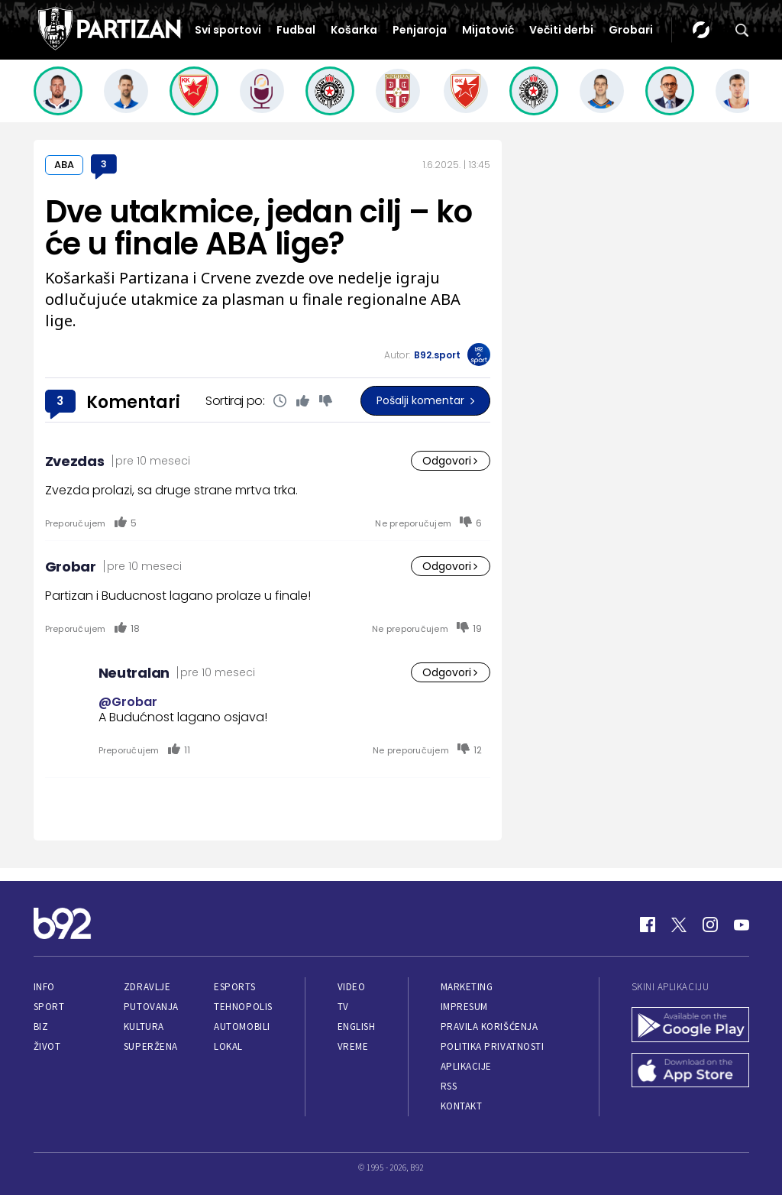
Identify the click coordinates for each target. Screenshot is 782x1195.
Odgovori (450, 460)
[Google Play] (690, 1026)
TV (343, 1006)
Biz (41, 1026)
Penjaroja (420, 29)
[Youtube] (741, 924)
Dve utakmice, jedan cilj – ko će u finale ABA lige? (259, 227)
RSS (449, 1086)
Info (44, 986)
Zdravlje (147, 986)
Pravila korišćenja (489, 1026)
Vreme (353, 1046)
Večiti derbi (561, 29)
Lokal (228, 1046)
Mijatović (488, 29)
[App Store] (690, 1072)
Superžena (151, 1046)
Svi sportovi (228, 29)
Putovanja (151, 1006)
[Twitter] (679, 924)
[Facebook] (647, 924)
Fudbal (295, 29)
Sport (49, 1006)
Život (47, 1046)
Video (352, 986)
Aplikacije (466, 1066)
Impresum (464, 1006)
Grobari (631, 29)
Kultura (144, 1026)
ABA (64, 164)
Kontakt (462, 1105)
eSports (234, 986)
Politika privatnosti (492, 1046)
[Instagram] (710, 924)
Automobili (242, 1026)
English (357, 1026)
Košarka (354, 29)
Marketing (467, 986)
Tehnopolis (243, 1006)
